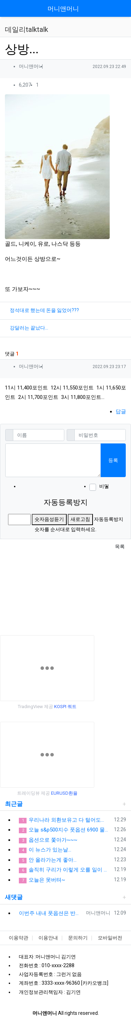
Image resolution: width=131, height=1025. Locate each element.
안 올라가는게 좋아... (48, 860)
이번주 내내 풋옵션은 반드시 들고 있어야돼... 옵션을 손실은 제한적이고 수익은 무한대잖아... (51, 913)
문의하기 (78, 938)
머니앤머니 (63, 8)
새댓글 (14, 897)
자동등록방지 (66, 502)
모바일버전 (110, 938)
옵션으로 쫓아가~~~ (48, 840)
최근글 (14, 803)
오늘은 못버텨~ (42, 880)
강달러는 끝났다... (29, 328)
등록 (113, 460)
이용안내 (48, 938)
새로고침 (80, 519)
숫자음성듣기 (49, 519)
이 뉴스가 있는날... (45, 850)
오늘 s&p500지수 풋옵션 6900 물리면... (65, 830)
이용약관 (18, 938)
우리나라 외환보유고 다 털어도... (61, 820)
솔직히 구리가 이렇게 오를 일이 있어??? (65, 870)
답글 (121, 411)
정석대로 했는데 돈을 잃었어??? (44, 310)
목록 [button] (120, 546)
